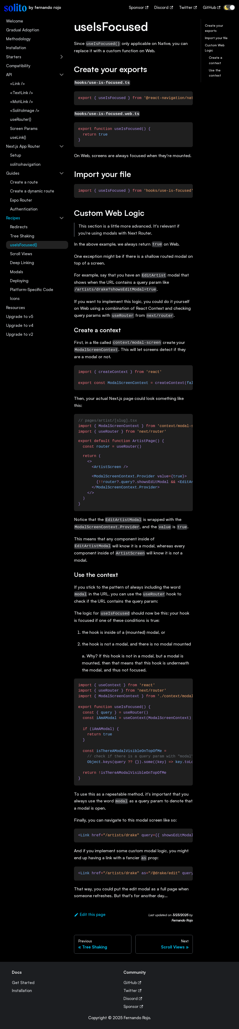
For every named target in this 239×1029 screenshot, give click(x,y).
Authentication (24, 209)
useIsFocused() (23, 244)
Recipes (13, 217)
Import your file (216, 38)
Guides (12, 173)
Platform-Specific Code (31, 289)
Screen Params (24, 128)
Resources (15, 307)
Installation (16, 47)
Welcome (14, 20)
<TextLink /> (21, 92)
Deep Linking (22, 262)
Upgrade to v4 (19, 325)
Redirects (19, 226)
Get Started (23, 982)
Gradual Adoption (22, 29)
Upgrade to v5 (19, 316)
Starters (13, 56)
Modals (16, 271)
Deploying (19, 280)
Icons (15, 298)
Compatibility (18, 65)
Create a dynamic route (32, 190)
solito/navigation (25, 164)
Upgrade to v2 (19, 334)
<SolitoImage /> (24, 110)
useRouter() (20, 119)
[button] (229, 7)
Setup (15, 155)
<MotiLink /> (21, 101)
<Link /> (17, 83)
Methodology (18, 38)
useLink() (18, 137)
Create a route (24, 182)
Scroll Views (21, 253)
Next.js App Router (23, 146)
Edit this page (89, 914)
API (9, 74)
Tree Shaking (22, 235)
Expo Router (21, 200)
